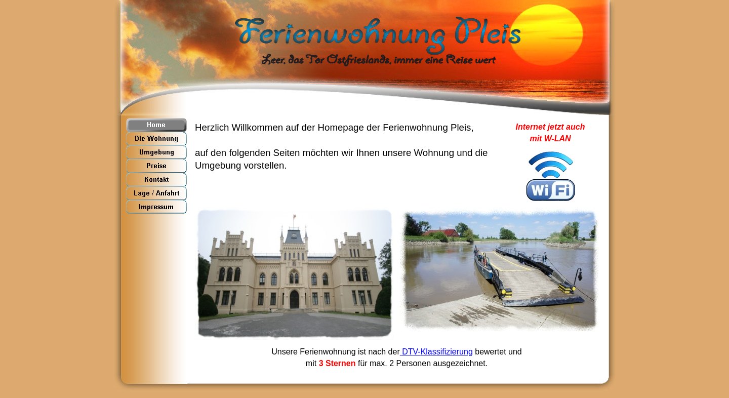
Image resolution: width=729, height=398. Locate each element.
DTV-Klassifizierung (436, 351)
